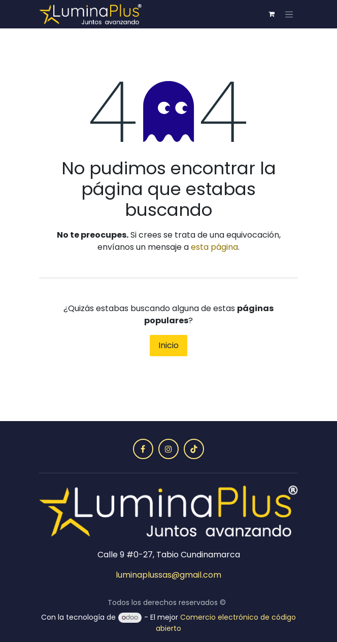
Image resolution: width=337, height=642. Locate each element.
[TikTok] (194, 449)
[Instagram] (168, 449)
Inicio (168, 345)
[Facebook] (143, 449)
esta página (214, 247)
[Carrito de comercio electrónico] (271, 14)
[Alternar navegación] (289, 14)
